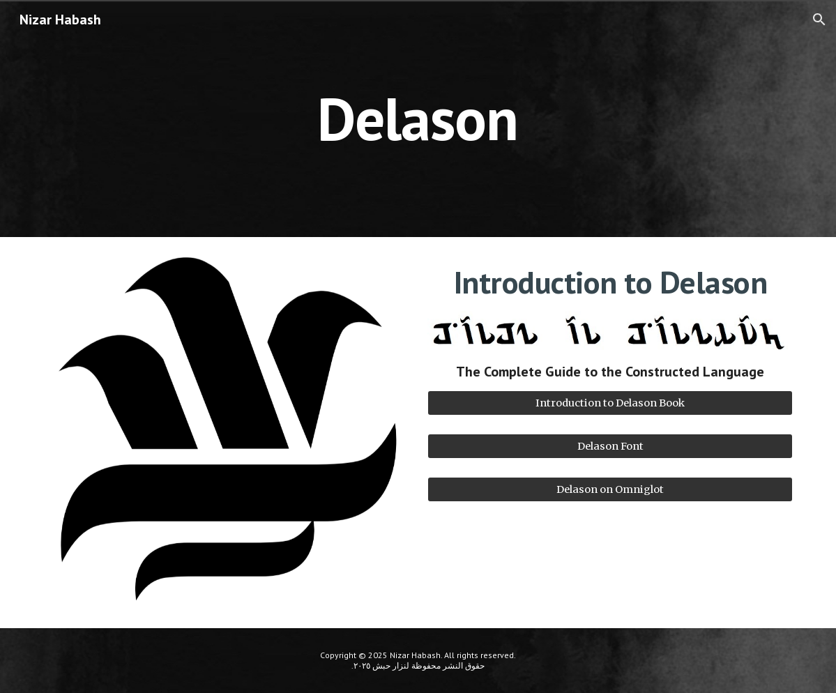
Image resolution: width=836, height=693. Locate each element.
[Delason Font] (610, 445)
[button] (819, 19)
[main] (418, 118)
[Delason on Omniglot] (610, 489)
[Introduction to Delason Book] (610, 402)
